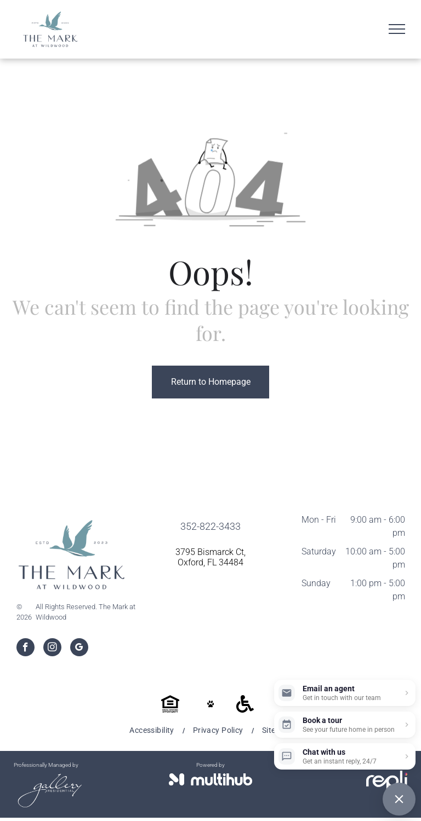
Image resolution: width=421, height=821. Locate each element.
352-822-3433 (210, 526)
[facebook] (25, 648)
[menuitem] (152, 730)
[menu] (397, 29)
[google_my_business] (79, 648)
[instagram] (52, 648)
